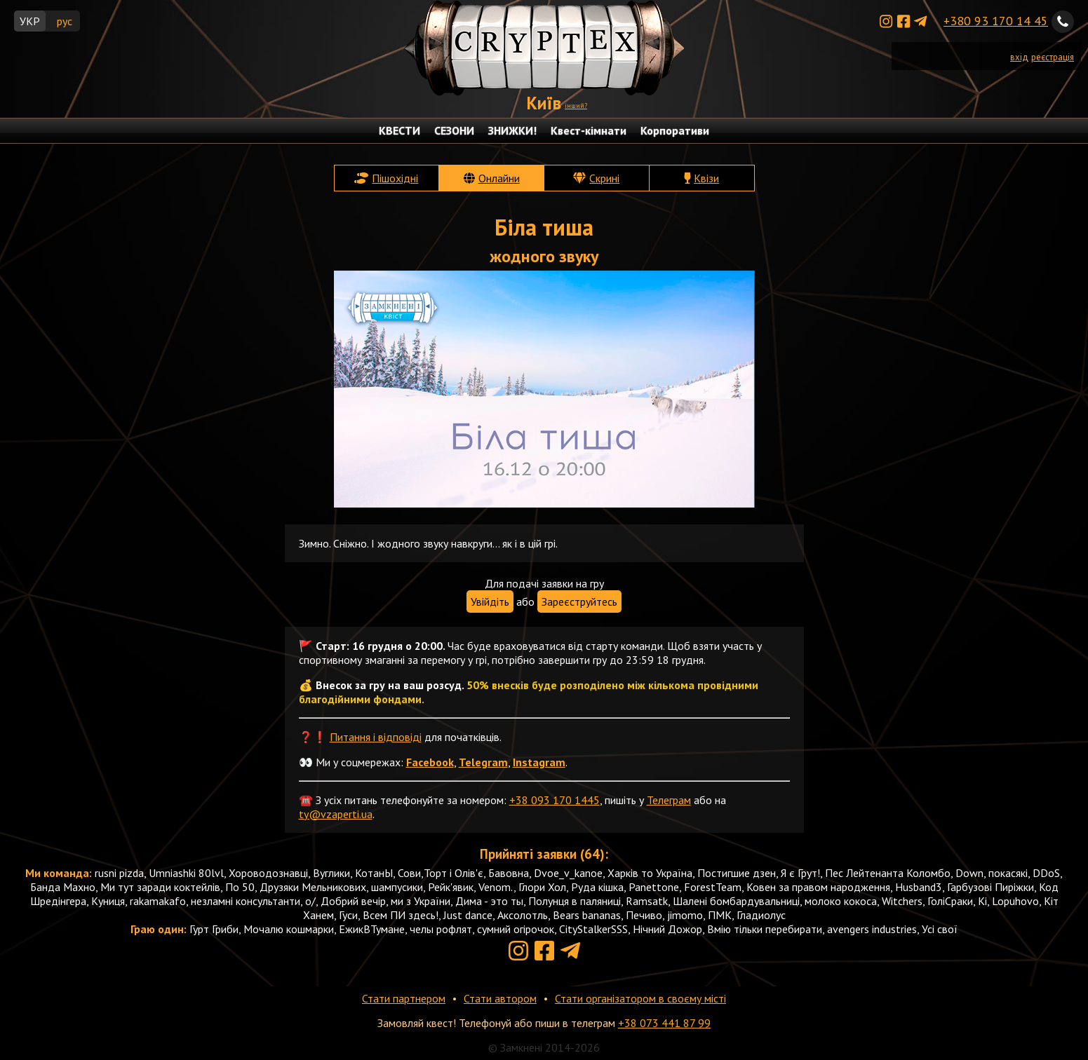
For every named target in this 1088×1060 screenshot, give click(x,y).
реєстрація (1052, 57)
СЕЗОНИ (454, 130)
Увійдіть (490, 601)
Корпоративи (674, 130)
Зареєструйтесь (579, 601)
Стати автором (500, 998)
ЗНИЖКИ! (512, 130)
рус (64, 21)
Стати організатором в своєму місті (640, 998)
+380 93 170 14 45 (995, 21)
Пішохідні (395, 178)
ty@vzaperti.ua (335, 814)
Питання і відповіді (376, 737)
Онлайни (499, 178)
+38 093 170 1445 (554, 800)
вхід (1019, 57)
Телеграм (669, 800)
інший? (576, 105)
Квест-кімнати (588, 130)
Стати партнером (403, 998)
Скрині (604, 178)
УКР (30, 21)
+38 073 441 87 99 (664, 1023)
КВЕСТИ (399, 130)
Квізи (706, 178)
